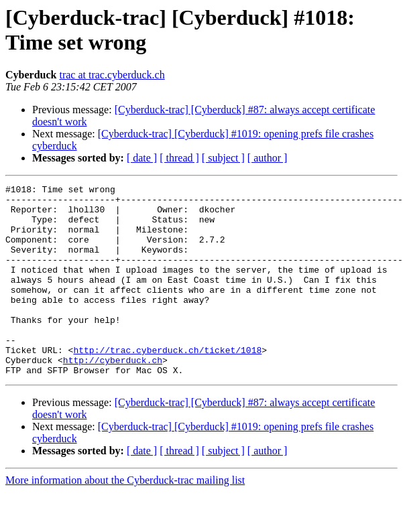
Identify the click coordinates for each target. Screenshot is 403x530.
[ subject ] (223, 157)
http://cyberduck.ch (112, 396)
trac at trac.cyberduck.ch (111, 74)
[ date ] (142, 157)
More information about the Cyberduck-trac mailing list (125, 518)
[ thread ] (179, 157)
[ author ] (267, 157)
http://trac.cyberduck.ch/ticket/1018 (167, 384)
